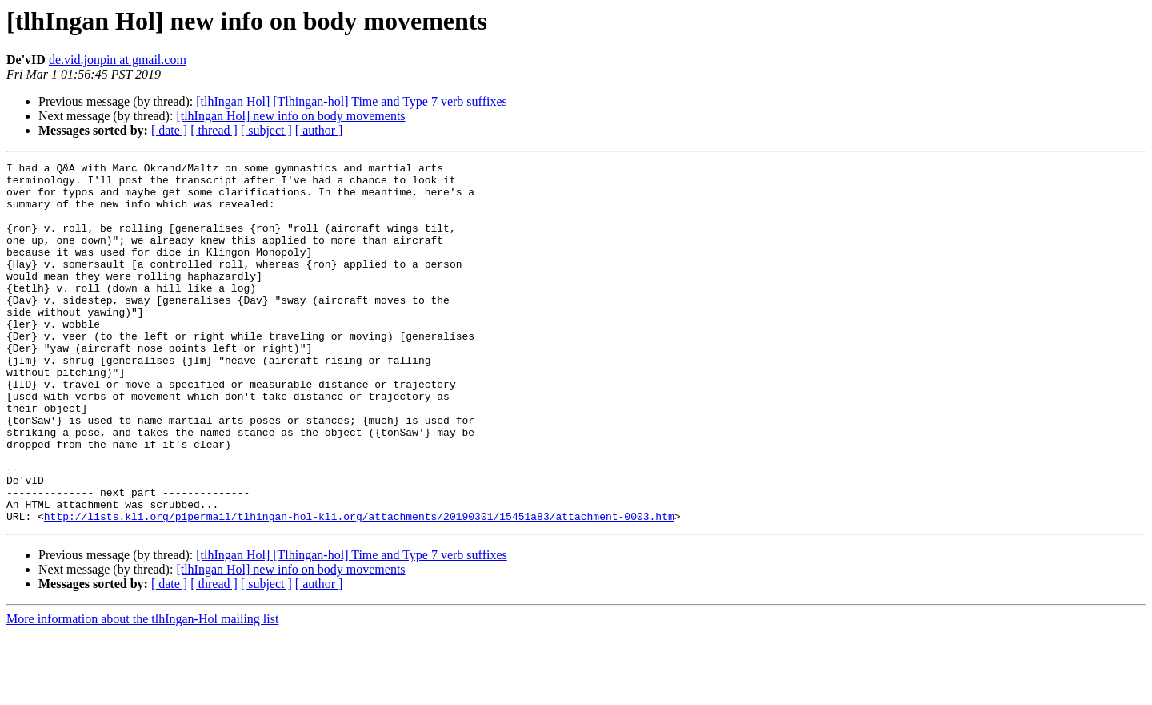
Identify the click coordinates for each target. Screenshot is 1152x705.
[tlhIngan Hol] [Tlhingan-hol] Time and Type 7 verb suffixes (351, 101)
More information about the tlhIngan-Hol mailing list (142, 691)
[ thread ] (214, 130)
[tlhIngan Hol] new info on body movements (290, 116)
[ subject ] (266, 130)
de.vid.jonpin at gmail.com (117, 59)
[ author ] (319, 130)
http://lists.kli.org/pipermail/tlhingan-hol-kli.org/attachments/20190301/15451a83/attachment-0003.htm (359, 588)
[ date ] (169, 130)
